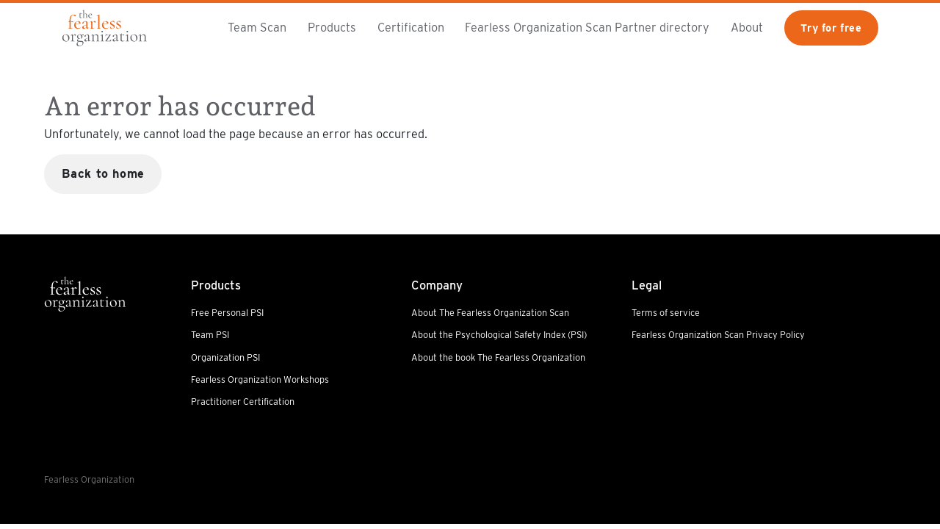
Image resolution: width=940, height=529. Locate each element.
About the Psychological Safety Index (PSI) (499, 334)
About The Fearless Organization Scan (490, 312)
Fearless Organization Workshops (260, 379)
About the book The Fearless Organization (498, 357)
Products (332, 27)
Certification (410, 27)
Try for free (830, 27)
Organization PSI (225, 357)
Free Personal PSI (227, 312)
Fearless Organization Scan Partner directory (587, 27)
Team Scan (257, 27)
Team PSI (210, 334)
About (747, 27)
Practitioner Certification (242, 401)
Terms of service (666, 312)
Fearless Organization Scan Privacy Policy (718, 334)
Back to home (103, 173)
